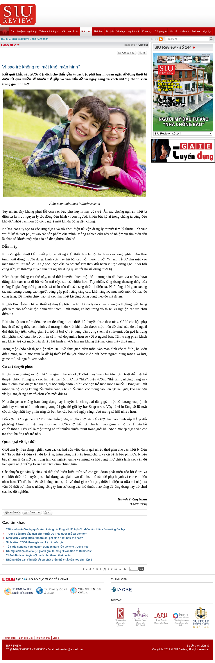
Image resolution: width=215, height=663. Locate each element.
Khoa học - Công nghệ (154, 31)
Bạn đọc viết (25, 637)
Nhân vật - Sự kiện (190, 31)
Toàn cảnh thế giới (49, 31)
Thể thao (98, 31)
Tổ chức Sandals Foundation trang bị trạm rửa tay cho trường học (47, 546)
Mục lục (207, 31)
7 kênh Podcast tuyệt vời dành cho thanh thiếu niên (38, 555)
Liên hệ (205, 645)
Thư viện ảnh (43, 637)
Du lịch (110, 31)
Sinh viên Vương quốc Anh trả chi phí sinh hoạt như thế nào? (44, 537)
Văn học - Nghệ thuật (128, 31)
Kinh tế (173, 31)
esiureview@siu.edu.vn (69, 649)
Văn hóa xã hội (70, 31)
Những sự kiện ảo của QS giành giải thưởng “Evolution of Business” (49, 551)
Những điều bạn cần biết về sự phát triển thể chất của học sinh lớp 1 (49, 559)
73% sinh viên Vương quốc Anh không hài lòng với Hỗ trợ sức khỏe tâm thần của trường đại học (66, 529)
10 (116, 568)
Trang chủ (129, 44)
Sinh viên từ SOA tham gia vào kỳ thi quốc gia (34, 542)
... (120, 568)
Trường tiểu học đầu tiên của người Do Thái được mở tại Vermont (46, 533)
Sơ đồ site (193, 645)
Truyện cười (9, 637)
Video (56, 637)
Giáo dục (86, 31)
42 (125, 568)
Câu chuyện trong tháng (23, 31)
